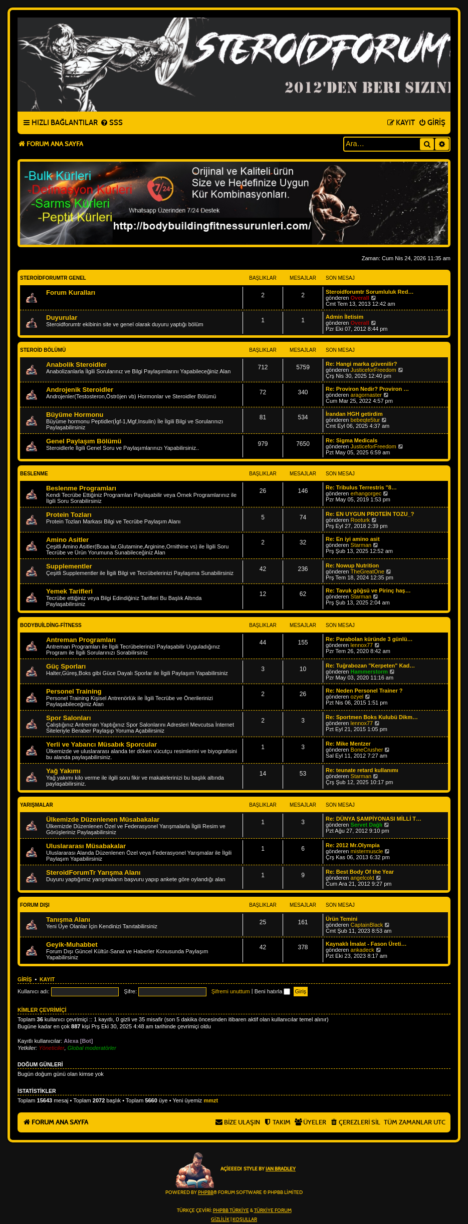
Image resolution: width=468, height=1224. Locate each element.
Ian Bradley (281, 1168)
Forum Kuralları (70, 292)
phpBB (205, 1192)
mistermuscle (367, 851)
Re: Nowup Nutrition (352, 565)
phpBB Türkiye (231, 1210)
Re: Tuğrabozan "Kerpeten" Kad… (370, 666)
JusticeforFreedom (373, 370)
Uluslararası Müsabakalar (86, 846)
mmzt (210, 1100)
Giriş (25, 979)
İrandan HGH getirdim (354, 414)
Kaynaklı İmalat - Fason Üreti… (366, 944)
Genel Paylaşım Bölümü (83, 441)
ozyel (357, 697)
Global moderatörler (92, 1048)
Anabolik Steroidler (76, 364)
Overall (360, 298)
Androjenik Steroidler (79, 389)
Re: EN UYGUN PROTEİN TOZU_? (370, 514)
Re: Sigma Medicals (351, 440)
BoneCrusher (367, 750)
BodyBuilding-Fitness (51, 625)
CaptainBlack (367, 925)
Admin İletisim (344, 317)
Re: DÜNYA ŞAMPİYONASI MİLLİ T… (373, 819)
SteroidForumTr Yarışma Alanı (93, 872)
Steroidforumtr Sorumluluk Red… (369, 292)
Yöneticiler (51, 1048)
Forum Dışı (35, 905)
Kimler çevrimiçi (42, 1010)
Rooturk (360, 520)
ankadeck (362, 950)
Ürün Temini (341, 919)
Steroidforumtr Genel (53, 278)
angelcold (362, 878)
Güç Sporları (66, 666)
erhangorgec (366, 493)
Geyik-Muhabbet (72, 944)
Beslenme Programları (81, 488)
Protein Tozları (69, 514)
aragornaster (366, 395)
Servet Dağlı (367, 825)
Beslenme (34, 473)
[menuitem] (111, 123)
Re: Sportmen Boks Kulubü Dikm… (372, 717)
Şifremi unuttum (230, 991)
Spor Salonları (68, 718)
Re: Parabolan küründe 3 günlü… (369, 639)
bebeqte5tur (365, 420)
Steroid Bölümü (43, 350)
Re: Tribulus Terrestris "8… (361, 487)
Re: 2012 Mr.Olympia (353, 845)
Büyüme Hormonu (74, 414)
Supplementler (69, 566)
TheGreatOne (367, 571)
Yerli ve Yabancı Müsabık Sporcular (101, 744)
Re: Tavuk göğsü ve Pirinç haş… (368, 590)
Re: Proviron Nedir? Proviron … (367, 389)
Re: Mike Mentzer (348, 744)
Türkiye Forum (273, 1210)
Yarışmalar (36, 805)
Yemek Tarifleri (69, 591)
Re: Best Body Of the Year (360, 872)
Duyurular (61, 317)
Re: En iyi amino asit (353, 539)
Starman (361, 545)
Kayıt (47, 979)
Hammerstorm (369, 672)
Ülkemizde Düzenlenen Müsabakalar (102, 819)
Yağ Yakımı (63, 771)
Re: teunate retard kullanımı (362, 770)
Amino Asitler (67, 539)
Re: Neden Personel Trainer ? (364, 691)
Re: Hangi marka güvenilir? (361, 364)
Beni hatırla (273, 991)
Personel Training (74, 691)
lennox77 (362, 645)
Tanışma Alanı (68, 919)
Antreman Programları (81, 640)
